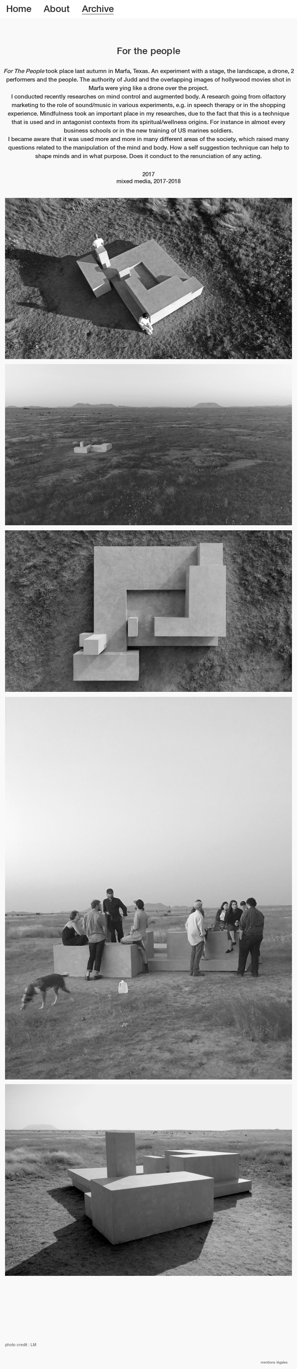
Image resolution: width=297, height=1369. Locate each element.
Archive (98, 9)
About (57, 9)
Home (18, 9)
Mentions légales (274, 1362)
